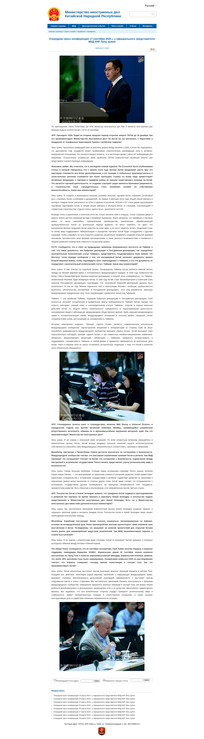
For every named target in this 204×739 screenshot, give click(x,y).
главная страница (58, 26)
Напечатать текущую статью (115, 681)
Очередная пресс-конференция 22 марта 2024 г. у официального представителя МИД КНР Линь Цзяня (94, 702)
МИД (74, 26)
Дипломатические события (93, 26)
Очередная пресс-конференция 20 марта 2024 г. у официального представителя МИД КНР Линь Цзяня (94, 699)
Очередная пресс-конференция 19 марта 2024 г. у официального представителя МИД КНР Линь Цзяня (94, 696)
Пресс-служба (117, 26)
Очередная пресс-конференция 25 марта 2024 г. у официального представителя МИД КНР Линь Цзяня (94, 705)
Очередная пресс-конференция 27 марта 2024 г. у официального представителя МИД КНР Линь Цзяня (94, 712)
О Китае (133, 26)
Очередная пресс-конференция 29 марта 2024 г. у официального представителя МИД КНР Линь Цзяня (94, 718)
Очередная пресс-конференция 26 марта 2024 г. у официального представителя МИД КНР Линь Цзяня (94, 709)
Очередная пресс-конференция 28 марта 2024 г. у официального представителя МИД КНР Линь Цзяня (94, 715)
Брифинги (82, 32)
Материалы (147, 26)
